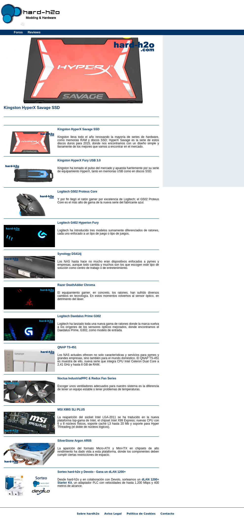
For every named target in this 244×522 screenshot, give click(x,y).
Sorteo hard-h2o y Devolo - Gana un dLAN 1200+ (91, 472)
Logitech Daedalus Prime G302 (79, 316)
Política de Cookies (141, 513)
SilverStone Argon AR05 (74, 440)
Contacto (167, 513)
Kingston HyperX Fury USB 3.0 (79, 160)
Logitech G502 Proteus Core (77, 191)
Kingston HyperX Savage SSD (32, 108)
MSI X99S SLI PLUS (71, 409)
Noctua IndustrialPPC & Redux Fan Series (86, 378)
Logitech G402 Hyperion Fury (78, 222)
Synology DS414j (69, 254)
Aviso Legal (113, 513)
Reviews (34, 32)
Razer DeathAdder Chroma (76, 285)
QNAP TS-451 (66, 347)
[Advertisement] (209, 34)
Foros (18, 32)
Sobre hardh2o (88, 513)
